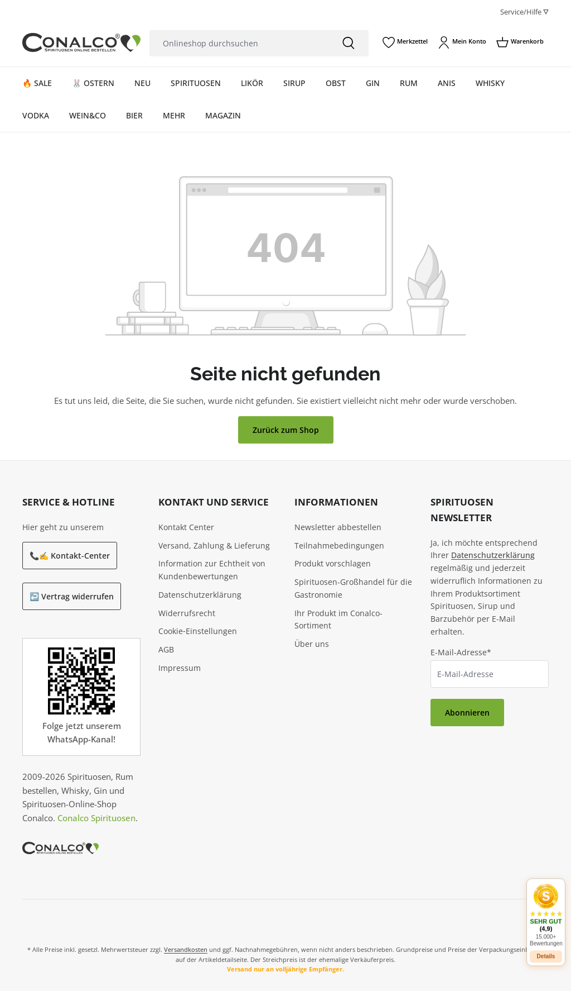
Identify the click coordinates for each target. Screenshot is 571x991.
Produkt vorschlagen (332, 563)
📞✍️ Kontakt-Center (70, 555)
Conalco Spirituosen (96, 817)
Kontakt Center (186, 527)
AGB (166, 649)
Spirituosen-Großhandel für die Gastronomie (353, 588)
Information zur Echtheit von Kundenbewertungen (211, 570)
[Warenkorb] (520, 42)
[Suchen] (348, 43)
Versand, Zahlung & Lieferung (214, 545)
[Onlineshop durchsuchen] (238, 43)
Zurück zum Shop (286, 430)
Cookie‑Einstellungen (197, 631)
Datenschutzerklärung (199, 594)
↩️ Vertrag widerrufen (72, 596)
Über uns (311, 644)
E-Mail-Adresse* (460, 652)
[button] (546, 905)
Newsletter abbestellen (337, 527)
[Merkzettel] (405, 42)
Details (546, 947)
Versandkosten (185, 949)
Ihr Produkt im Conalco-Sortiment (338, 619)
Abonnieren (467, 712)
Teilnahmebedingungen (339, 545)
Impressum (179, 668)
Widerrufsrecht (186, 613)
